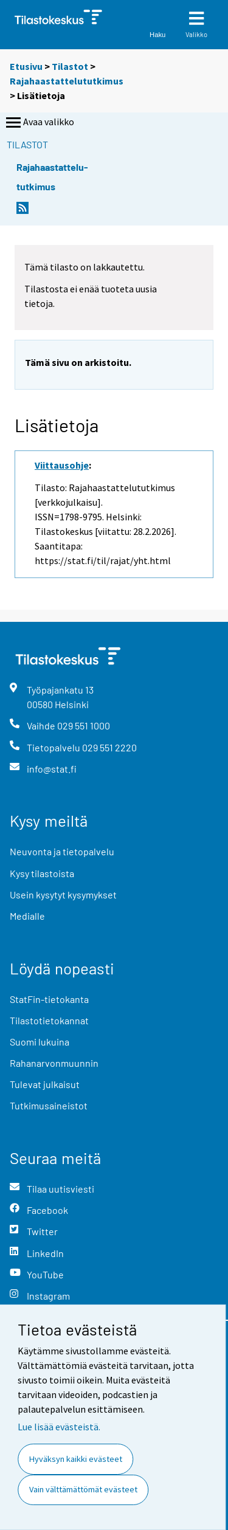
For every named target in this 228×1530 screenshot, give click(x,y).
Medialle (27, 916)
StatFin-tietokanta (49, 999)
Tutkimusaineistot (49, 1105)
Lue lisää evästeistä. (59, 1427)
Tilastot (70, 66)
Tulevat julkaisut (45, 1084)
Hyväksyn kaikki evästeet (75, 1458)
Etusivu (26, 66)
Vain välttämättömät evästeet (83, 1489)
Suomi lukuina (39, 1041)
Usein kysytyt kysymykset (63, 894)
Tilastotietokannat (49, 1020)
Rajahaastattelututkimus (66, 81)
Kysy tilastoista (42, 873)
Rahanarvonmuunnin (54, 1063)
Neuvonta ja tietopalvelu (62, 851)
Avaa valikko (39, 123)
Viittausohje (62, 465)
